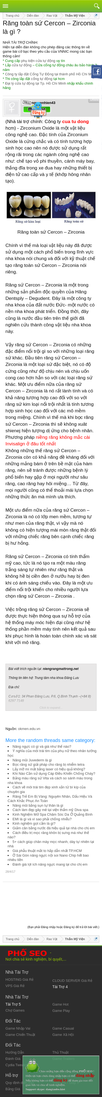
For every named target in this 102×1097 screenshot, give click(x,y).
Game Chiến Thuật (20, 1006)
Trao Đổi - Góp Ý (65, 1054)
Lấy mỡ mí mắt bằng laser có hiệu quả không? (49, 769)
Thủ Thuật (60, 1024)
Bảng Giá (12, 1061)
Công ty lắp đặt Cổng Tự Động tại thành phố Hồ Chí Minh (50, 74)
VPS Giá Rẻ (14, 957)
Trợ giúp (11, 1080)
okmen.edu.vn (29, 729)
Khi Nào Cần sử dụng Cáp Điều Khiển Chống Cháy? (54, 773)
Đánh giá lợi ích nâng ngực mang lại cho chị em (50, 864)
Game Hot (60, 976)
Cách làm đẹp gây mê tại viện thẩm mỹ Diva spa (50, 810)
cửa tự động (22, 65)
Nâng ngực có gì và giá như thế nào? (42, 746)
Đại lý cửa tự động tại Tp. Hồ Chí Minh (35, 83)
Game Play (61, 982)
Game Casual (63, 1000)
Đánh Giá (12, 1030)
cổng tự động (41, 79)
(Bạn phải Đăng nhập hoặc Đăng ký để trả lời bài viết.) (63, 898)
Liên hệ (11, 1076)
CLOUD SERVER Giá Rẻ (72, 952)
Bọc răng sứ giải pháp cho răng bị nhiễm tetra (49, 764)
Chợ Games (14, 982)
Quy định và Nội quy (21, 1071)
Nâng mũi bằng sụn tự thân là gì (38, 805)
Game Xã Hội (63, 1006)
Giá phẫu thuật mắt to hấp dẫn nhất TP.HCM (47, 851)
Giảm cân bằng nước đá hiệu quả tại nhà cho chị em (54, 828)
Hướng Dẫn (14, 1024)
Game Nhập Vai (17, 1000)
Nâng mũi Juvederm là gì (32, 760)
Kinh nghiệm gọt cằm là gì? (34, 823)
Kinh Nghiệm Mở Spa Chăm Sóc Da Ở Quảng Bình (52, 814)
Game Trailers (63, 1030)
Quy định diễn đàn (19, 1054)
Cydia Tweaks (16, 1037)
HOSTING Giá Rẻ (19, 951)
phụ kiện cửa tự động (38, 61)
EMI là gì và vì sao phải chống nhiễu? (42, 819)
